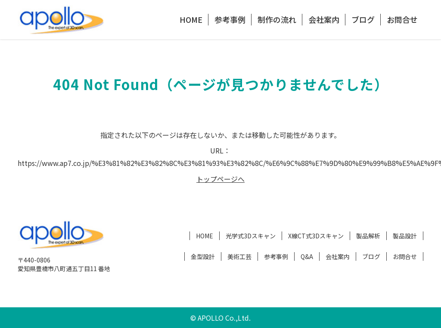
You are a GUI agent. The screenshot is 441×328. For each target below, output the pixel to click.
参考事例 (229, 19)
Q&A (307, 256)
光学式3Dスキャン (251, 235)
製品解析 (368, 235)
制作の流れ (277, 19)
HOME (191, 19)
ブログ (363, 19)
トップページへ (220, 179)
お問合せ (402, 19)
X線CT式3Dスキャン (316, 235)
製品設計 (405, 235)
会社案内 (323, 19)
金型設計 (203, 256)
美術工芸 (239, 256)
